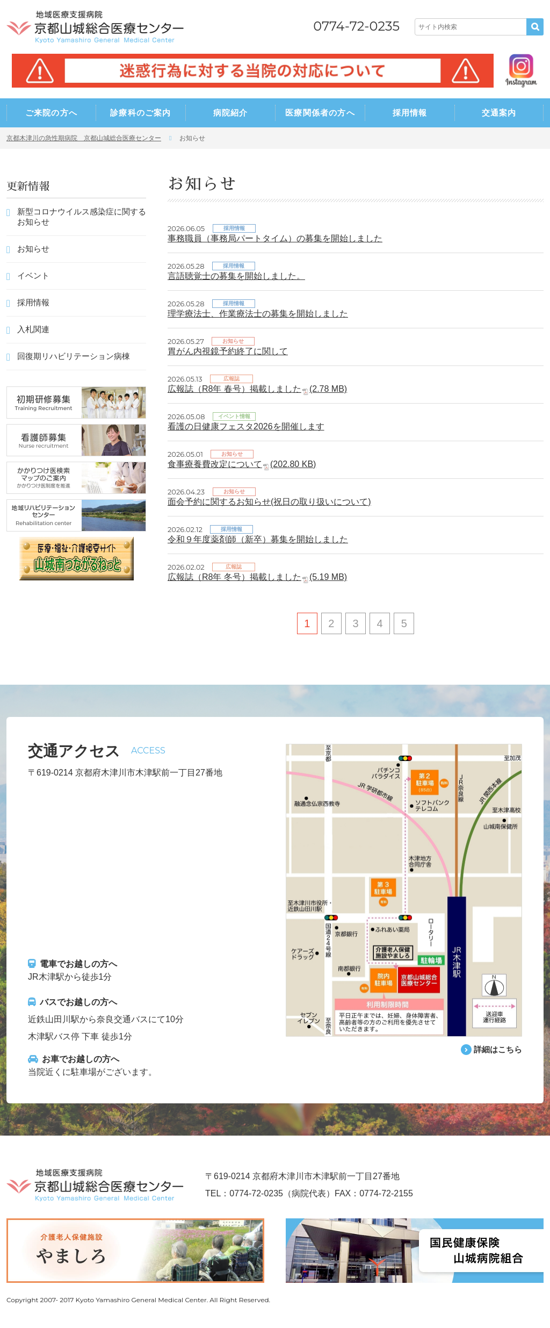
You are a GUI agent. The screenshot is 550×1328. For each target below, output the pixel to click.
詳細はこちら (496, 1049)
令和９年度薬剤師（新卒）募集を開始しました (258, 539)
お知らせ (33, 248)
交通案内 (499, 112)
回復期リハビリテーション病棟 (73, 356)
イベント (33, 275)
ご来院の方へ (51, 112)
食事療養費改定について (242, 464)
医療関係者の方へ (320, 112)
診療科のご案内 (140, 112)
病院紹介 (230, 112)
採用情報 (410, 112)
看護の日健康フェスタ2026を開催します (246, 426)
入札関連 (33, 329)
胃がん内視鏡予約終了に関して (228, 351)
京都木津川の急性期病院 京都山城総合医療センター (83, 138)
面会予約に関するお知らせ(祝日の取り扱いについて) (269, 501)
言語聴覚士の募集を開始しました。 (236, 276)
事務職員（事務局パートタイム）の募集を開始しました (275, 238)
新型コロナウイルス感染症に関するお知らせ (81, 216)
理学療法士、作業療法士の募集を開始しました (258, 313)
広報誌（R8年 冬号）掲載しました (257, 577)
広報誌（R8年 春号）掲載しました (257, 388)
